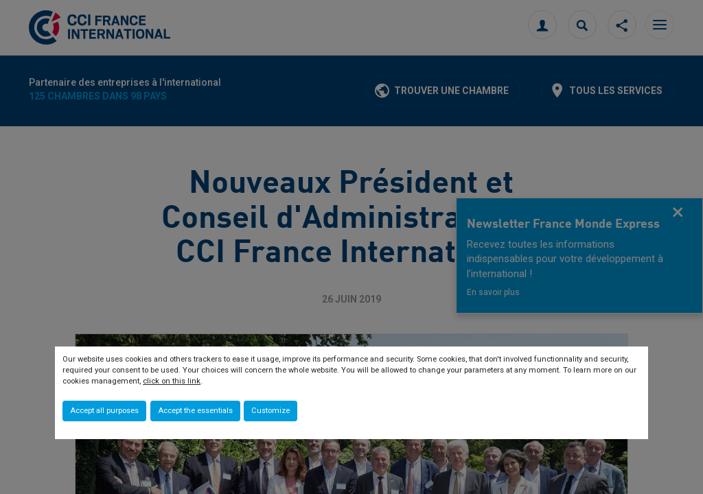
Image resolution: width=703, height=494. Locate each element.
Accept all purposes (104, 410)
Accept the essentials (195, 410)
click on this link (171, 381)
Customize (270, 410)
